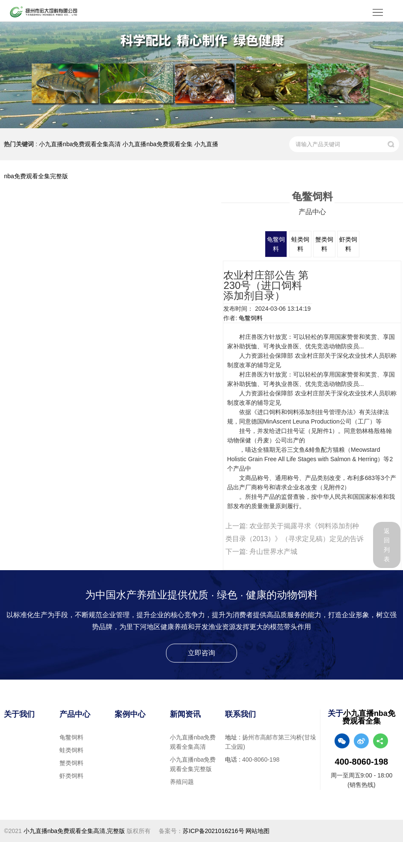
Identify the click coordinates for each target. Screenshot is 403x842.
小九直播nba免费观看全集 (157, 144)
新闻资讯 (185, 714)
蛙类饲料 (71, 750)
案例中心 (130, 714)
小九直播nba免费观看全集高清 (80, 144)
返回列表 (387, 544)
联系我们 (240, 714)
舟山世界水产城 (273, 551)
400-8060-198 (260, 759)
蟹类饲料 (71, 763)
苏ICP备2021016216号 (213, 830)
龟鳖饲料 (251, 318)
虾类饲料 (71, 775)
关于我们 (19, 714)
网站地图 (258, 830)
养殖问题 (182, 781)
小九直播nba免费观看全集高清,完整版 (74, 830)
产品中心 (74, 714)
